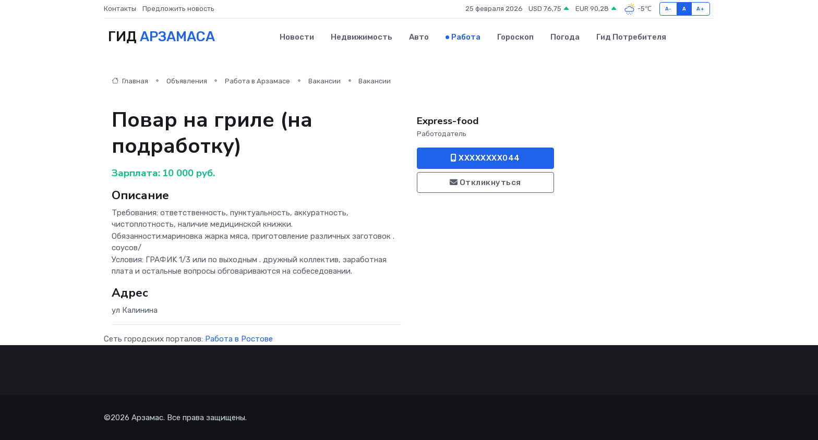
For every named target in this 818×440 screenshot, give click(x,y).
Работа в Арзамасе (257, 81)
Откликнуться (485, 182)
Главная (130, 81)
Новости (297, 37)
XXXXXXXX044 (485, 158)
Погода (565, 37)
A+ (700, 8)
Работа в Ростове (239, 339)
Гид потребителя (631, 37)
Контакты (120, 9)
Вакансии (324, 81)
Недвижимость (361, 37)
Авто (419, 37)
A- (668, 8)
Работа (465, 37)
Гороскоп (515, 37)
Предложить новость (178, 9)
